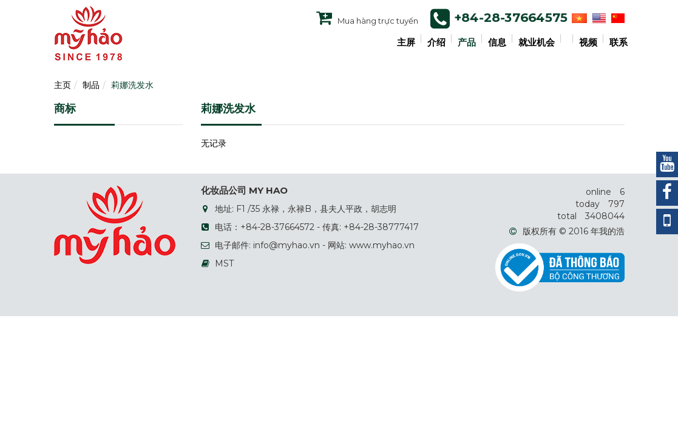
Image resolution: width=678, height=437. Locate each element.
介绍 (436, 42)
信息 (497, 42)
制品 (91, 85)
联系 (618, 42)
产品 (467, 42)
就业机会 (536, 42)
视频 (588, 42)
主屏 (406, 42)
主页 (62, 85)
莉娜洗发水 (132, 85)
